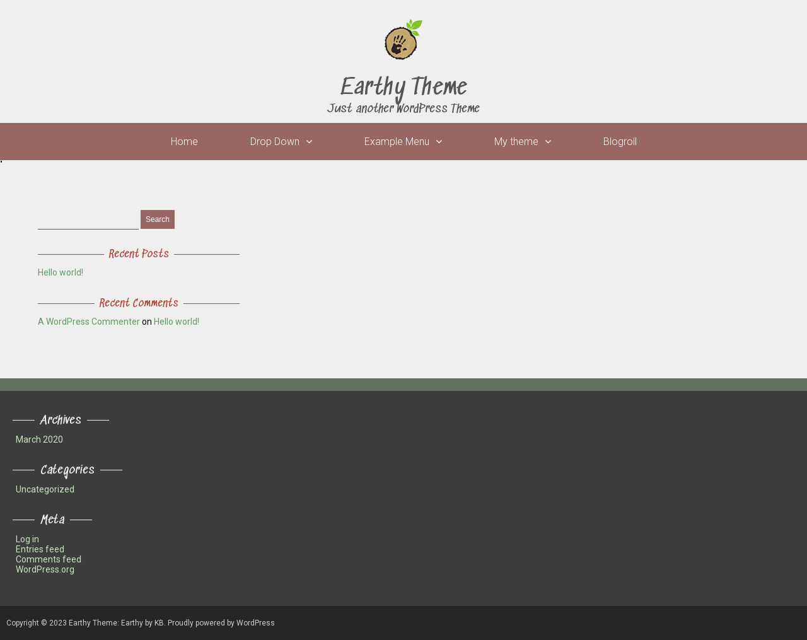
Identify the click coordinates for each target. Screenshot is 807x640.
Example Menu (396, 142)
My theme (516, 142)
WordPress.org (45, 569)
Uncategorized (45, 489)
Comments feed (48, 559)
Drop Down (274, 142)
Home (184, 142)
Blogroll (620, 142)
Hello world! (60, 272)
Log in (27, 539)
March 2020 (39, 439)
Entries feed (40, 549)
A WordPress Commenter (89, 322)
